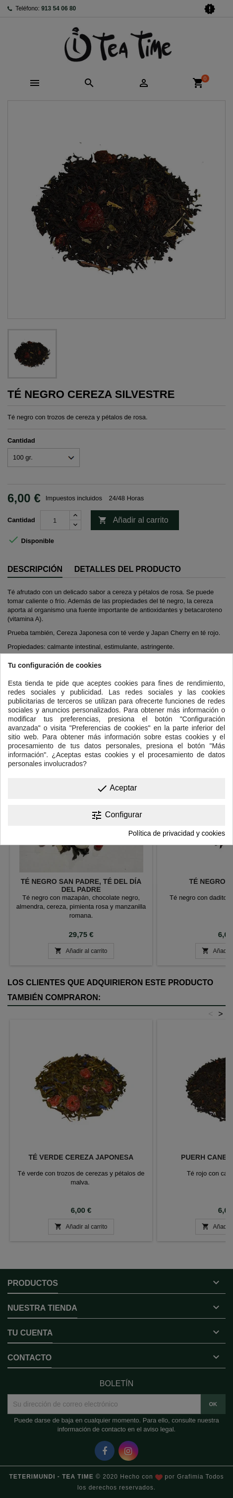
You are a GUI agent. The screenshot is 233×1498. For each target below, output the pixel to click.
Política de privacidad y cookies (176, 833)
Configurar (116, 815)
